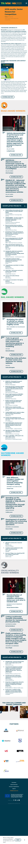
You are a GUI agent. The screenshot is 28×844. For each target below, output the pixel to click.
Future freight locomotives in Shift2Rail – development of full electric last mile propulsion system (14, 395)
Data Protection (13, 784)
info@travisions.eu (14, 790)
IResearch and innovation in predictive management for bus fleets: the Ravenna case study (14, 226)
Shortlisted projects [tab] (14, 206)
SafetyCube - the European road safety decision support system (14, 271)
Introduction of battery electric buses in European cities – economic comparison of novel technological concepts (14, 233)
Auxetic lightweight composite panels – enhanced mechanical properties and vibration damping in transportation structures (14, 424)
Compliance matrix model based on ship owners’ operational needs (14, 548)
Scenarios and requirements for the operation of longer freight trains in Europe (14, 418)
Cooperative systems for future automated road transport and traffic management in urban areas (13, 260)
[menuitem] (6, 16)
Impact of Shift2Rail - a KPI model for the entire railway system (14, 436)
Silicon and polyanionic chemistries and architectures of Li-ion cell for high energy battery (14, 246)
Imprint (14, 788)
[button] (18, 840)
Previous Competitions (14, 786)
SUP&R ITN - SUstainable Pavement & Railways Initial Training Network (13, 382)
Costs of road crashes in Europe (12, 275)
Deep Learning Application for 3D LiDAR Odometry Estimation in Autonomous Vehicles (14, 239)
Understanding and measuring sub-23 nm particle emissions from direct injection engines (14, 211)
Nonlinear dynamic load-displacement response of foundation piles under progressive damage (13, 401)
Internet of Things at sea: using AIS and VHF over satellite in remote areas (14, 554)
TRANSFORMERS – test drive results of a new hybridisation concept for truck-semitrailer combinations (14, 219)
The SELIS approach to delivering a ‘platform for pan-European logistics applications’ (13, 676)
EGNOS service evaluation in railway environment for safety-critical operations (14, 407)
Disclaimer (14, 782)
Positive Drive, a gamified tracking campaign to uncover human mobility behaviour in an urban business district (13, 690)
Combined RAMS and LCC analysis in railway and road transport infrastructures (14, 413)
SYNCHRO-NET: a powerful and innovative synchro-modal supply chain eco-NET (14, 662)
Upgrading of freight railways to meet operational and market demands (13, 431)
